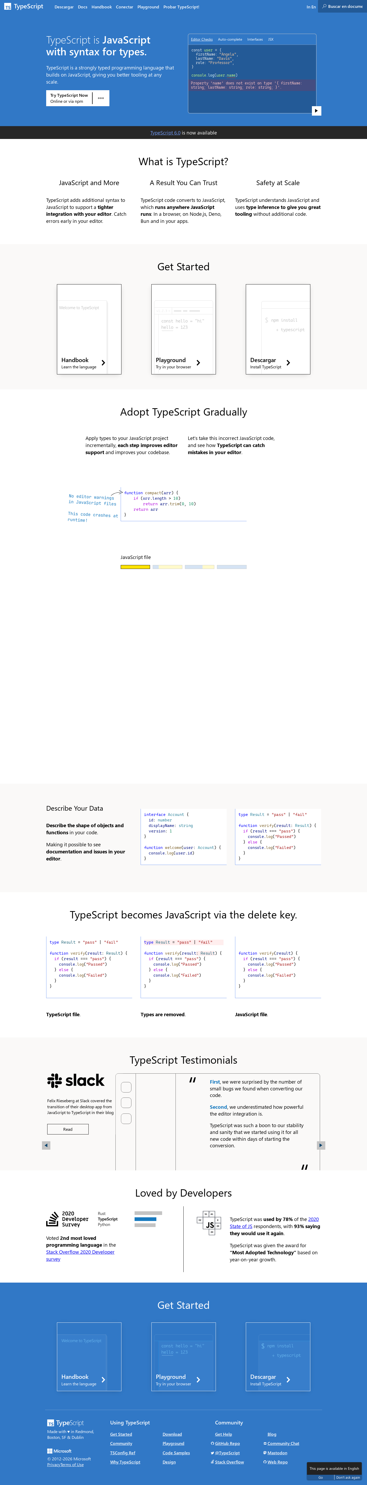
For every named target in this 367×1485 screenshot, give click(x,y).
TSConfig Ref (122, 1452)
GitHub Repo (227, 1443)
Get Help (223, 1434)
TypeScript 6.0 (165, 132)
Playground (173, 1443)
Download (172, 1434)
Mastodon (277, 1452)
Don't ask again (348, 1477)
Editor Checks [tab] (202, 39)
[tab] (82, 6)
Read (67, 1129)
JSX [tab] (270, 39)
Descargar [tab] (64, 6)
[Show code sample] (316, 111)
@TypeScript (227, 1452)
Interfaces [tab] (255, 39)
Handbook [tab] (102, 6)
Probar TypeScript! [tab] (181, 6)
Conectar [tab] (124, 6)
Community (121, 1443)
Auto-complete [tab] (230, 39)
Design (169, 1462)
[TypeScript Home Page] (26, 6)
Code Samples (176, 1452)
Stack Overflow (229, 1462)
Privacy (53, 1464)
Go (320, 1477)
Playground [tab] (148, 6)
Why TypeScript (125, 1462)
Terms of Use (72, 1464)
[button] (46, 1145)
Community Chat (283, 1443)
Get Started (121, 1434)
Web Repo (278, 1462)
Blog (272, 1434)
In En (311, 6)
